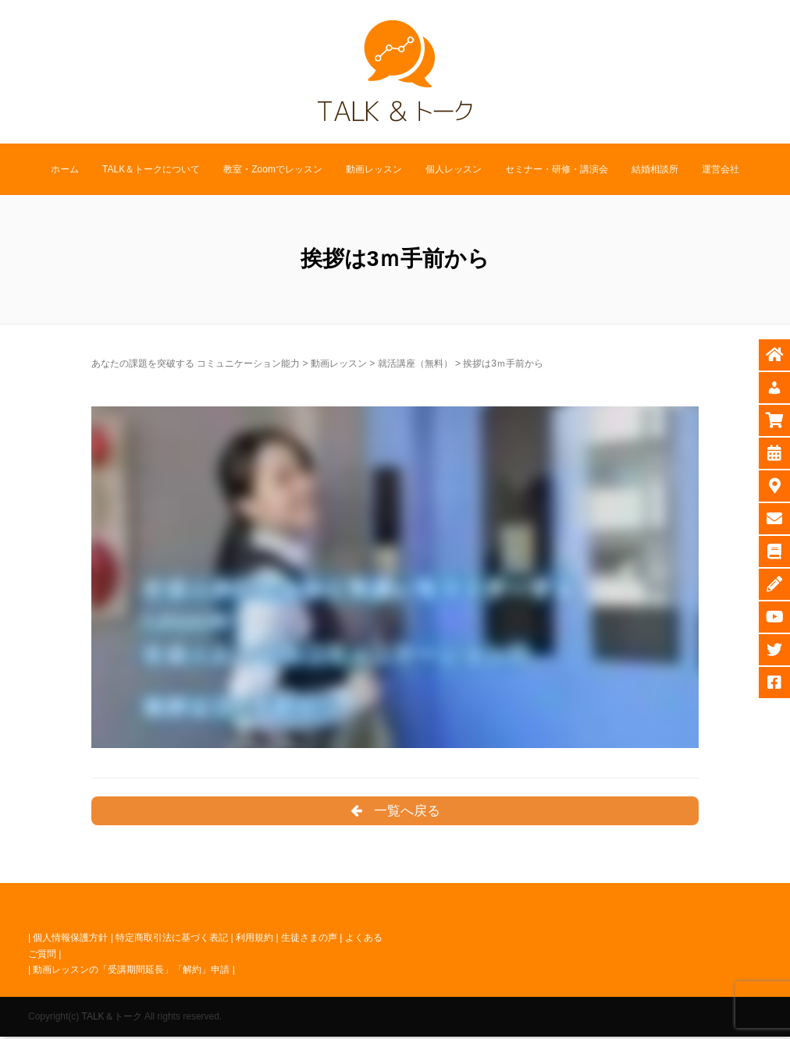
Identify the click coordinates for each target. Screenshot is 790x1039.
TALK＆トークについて (151, 169)
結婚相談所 (655, 169)
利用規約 (254, 939)
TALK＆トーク (111, 1018)
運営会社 (720, 169)
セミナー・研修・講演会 (556, 169)
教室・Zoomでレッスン (272, 169)
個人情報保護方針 (70, 939)
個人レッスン (453, 169)
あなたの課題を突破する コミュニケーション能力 (195, 363)
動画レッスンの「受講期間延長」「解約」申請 (131, 971)
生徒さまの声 (309, 939)
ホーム (65, 169)
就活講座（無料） (415, 363)
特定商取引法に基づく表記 (172, 939)
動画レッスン (374, 169)
